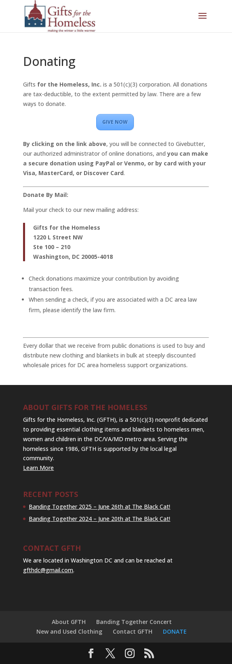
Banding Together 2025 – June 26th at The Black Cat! (99, 506)
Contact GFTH (132, 631)
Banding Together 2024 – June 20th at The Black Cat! (99, 518)
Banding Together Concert (134, 622)
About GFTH (69, 622)
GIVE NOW (115, 121)
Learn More (38, 468)
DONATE (175, 631)
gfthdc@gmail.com (48, 570)
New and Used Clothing (69, 631)
